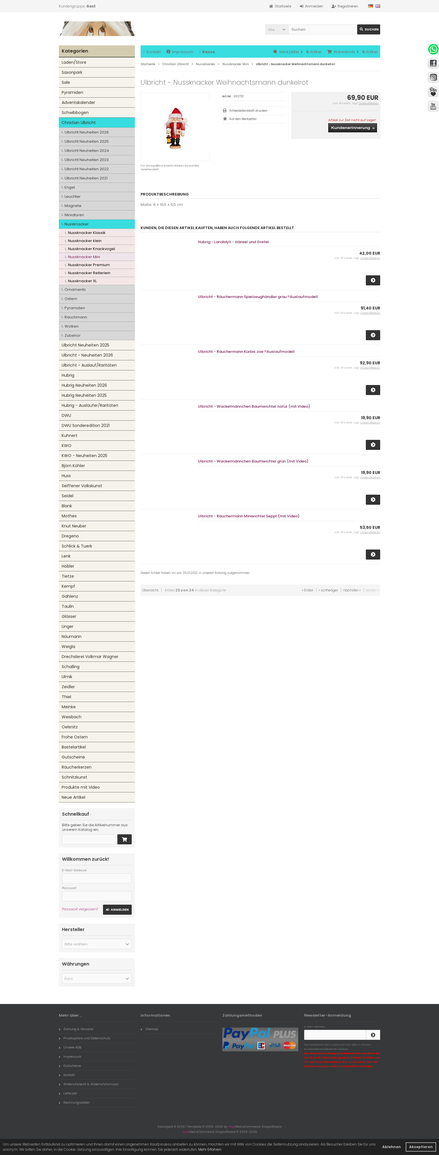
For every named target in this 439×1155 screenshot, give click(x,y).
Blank (67, 506)
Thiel (66, 697)
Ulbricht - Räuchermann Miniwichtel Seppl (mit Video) (249, 516)
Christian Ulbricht (79, 122)
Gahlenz (70, 596)
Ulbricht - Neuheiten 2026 (87, 355)
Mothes (69, 516)
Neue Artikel (73, 797)
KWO (66, 445)
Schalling (70, 667)
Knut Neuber (74, 526)
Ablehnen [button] (391, 1146)
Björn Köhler (73, 466)
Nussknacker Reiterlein (89, 273)
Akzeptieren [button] (421, 1146)
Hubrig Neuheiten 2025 (84, 395)
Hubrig (68, 375)
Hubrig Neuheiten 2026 (84, 385)
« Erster (307, 590)
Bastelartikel (74, 747)
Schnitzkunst (74, 777)
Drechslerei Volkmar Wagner (90, 656)
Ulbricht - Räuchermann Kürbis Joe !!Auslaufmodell (246, 351)
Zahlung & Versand (76, 1029)
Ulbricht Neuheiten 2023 (87, 159)
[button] (276, 29)
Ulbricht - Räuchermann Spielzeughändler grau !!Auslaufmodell (258, 296)
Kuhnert (69, 435)
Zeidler (68, 687)
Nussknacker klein (85, 240)
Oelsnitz (70, 727)
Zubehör (73, 335)
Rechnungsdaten (74, 1102)
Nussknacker (77, 224)
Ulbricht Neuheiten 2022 (87, 169)
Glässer (69, 616)
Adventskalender (78, 102)
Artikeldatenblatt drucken (248, 111)
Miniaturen (74, 215)
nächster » (352, 590)
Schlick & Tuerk (77, 546)
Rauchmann (76, 317)
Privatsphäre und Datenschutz (84, 1038)
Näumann (71, 636)
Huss (66, 476)
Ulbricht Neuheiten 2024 (87, 150)
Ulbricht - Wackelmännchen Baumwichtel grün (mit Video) (253, 461)
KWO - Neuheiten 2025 (84, 455)
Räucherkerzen (77, 767)
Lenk (66, 556)
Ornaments (75, 289)
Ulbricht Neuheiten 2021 (86, 178)
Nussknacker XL (82, 281)
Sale (66, 82)
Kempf (68, 586)
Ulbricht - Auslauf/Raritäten (89, 365)
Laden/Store (74, 62)
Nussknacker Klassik (87, 232)
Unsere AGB (70, 1047)
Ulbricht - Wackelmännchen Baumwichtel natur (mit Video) (254, 406)
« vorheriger (328, 590)
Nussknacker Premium (89, 265)
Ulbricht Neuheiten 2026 (87, 132)
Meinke (69, 707)
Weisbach (71, 717)
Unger (67, 626)
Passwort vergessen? (80, 909)
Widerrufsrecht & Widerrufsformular (89, 1084)
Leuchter (73, 196)
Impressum (179, 52)
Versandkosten (368, 103)
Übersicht (150, 590)
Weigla (68, 646)
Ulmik (67, 677)
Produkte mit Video (81, 787)
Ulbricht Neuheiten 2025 (87, 141)
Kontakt (152, 52)
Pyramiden (72, 92)
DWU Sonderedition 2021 (86, 425)
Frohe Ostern (75, 737)
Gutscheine (73, 757)
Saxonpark (72, 72)
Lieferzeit (68, 1093)
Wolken (72, 326)
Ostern (71, 298)
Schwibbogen (75, 112)
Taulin (68, 606)
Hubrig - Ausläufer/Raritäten (90, 405)
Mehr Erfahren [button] (210, 1149)
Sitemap (149, 1029)
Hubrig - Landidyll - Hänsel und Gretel (233, 242)
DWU (66, 415)
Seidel (67, 496)
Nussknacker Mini (84, 257)
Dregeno (70, 536)
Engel (70, 187)
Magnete (73, 205)
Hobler (68, 566)
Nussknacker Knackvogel (91, 248)
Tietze (68, 576)
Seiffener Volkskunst (82, 486)
